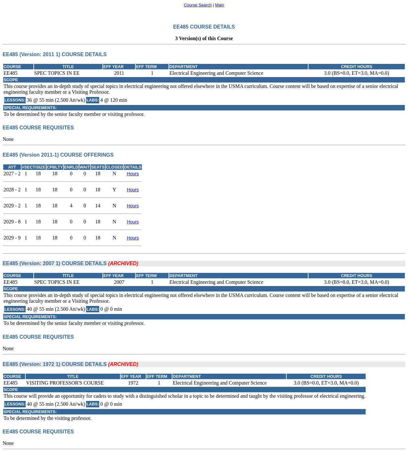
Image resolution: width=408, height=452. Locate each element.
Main (219, 5)
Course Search (198, 5)
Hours (133, 173)
